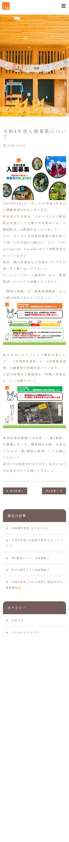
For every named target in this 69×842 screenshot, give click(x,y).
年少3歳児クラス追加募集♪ (28, 570)
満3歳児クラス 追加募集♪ (28, 558)
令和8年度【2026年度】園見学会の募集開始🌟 (34, 584)
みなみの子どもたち (25, 632)
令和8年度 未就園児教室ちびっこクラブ (34, 543)
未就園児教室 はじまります (27, 528)
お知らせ (18, 620)
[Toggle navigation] (63, 6)
